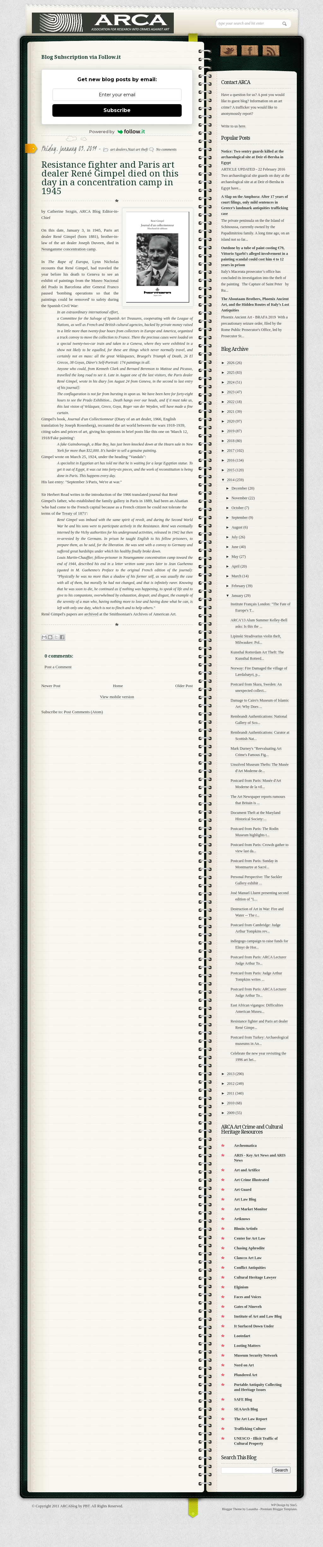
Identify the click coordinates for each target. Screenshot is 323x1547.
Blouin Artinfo (245, 1228)
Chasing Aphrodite (249, 1248)
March (236, 576)
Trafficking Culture (250, 1428)
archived (91, 614)
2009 (231, 1113)
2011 (231, 1093)
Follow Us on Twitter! (228, 49)
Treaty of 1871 (74, 513)
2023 (231, 392)
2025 (231, 372)
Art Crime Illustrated (251, 1180)
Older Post (184, 685)
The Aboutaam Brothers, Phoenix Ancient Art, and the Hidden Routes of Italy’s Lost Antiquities (255, 304)
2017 (231, 450)
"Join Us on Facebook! (249, 49)
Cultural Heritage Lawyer (255, 1277)
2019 (231, 431)
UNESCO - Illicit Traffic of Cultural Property (256, 1441)
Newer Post (50, 685)
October (238, 508)
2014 (231, 480)
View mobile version (117, 696)
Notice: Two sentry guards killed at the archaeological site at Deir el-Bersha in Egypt (252, 157)
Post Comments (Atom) (83, 711)
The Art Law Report (250, 1419)
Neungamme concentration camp (68, 249)
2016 (231, 460)
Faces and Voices (247, 1297)
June (235, 547)
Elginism (241, 1287)
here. (242, 126)
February (238, 586)
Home (118, 685)
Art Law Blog (245, 1199)
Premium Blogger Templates (279, 1509)
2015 (231, 470)
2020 (231, 421)
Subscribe (117, 110)
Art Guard (242, 1189)
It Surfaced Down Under (254, 1326)
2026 (231, 363)
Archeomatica (245, 1145)
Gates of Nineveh (247, 1306)
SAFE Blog (243, 1399)
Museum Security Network (256, 1355)
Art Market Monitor (250, 1209)
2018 (231, 441)
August (237, 527)
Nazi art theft (138, 149)
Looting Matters (247, 1345)
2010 (231, 1103)
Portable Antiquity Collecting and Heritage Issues (258, 1387)
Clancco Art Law (247, 1258)
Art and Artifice (247, 1170)
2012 (231, 1083)
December (239, 488)
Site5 (293, 1505)
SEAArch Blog (246, 1409)
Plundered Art (245, 1375)
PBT (86, 1506)
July (235, 537)
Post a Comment (58, 666)
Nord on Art (244, 1365)
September (240, 517)
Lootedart (242, 1336)
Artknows (242, 1219)
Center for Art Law (249, 1238)
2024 (231, 382)
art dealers (118, 149)
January (237, 595)
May (235, 556)
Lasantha (252, 1509)
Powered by (117, 131)
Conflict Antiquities (250, 1267)
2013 (231, 1074)
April (235, 566)
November (240, 498)
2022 (231, 402)
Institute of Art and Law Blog (258, 1316)
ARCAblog (69, 1506)
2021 (231, 411)
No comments (166, 149)
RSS (270, 49)
